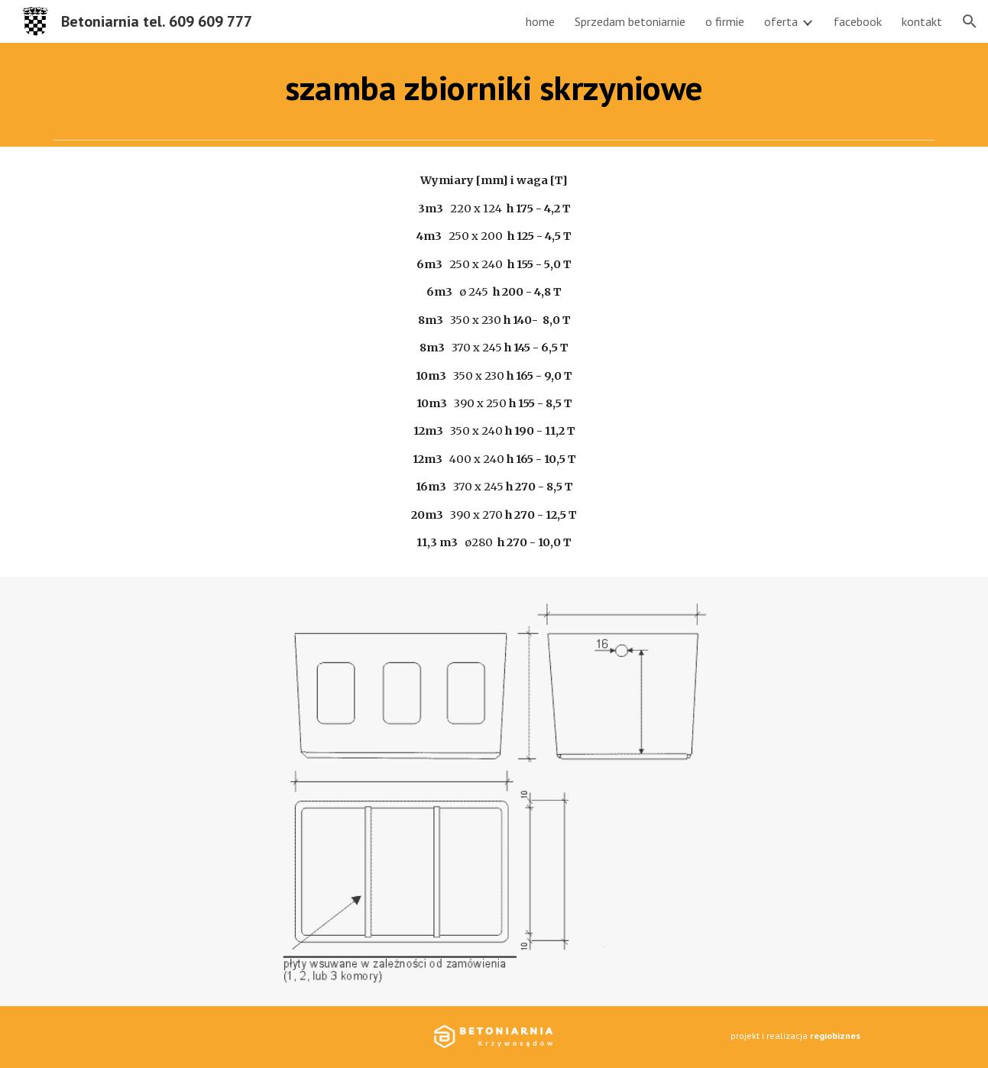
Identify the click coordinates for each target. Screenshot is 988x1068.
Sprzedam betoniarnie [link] (630, 21)
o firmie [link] (724, 21)
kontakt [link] (922, 21)
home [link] (540, 21)
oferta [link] (781, 21)
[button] (969, 21)
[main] (494, 88)
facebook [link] (858, 21)
